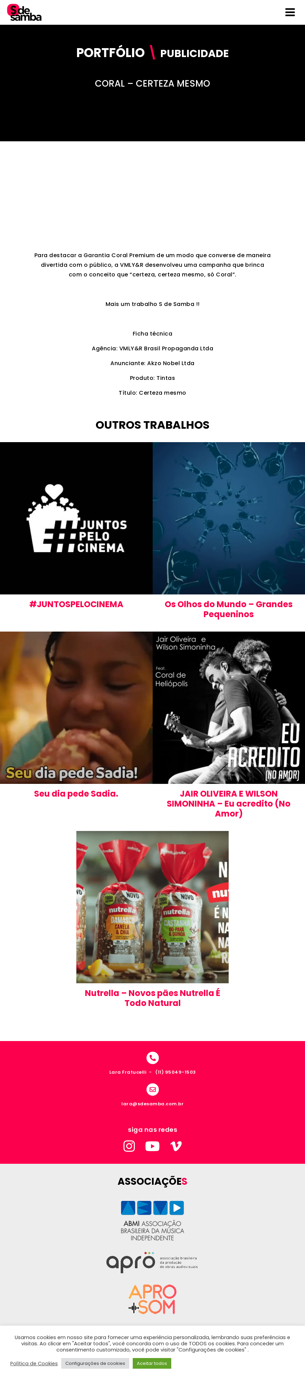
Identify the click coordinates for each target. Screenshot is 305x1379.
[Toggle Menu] (290, 12)
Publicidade (194, 53)
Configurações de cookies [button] (95, 1363)
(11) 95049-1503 (175, 1072)
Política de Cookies (34, 1363)
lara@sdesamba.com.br (152, 1104)
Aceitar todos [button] (152, 1363)
